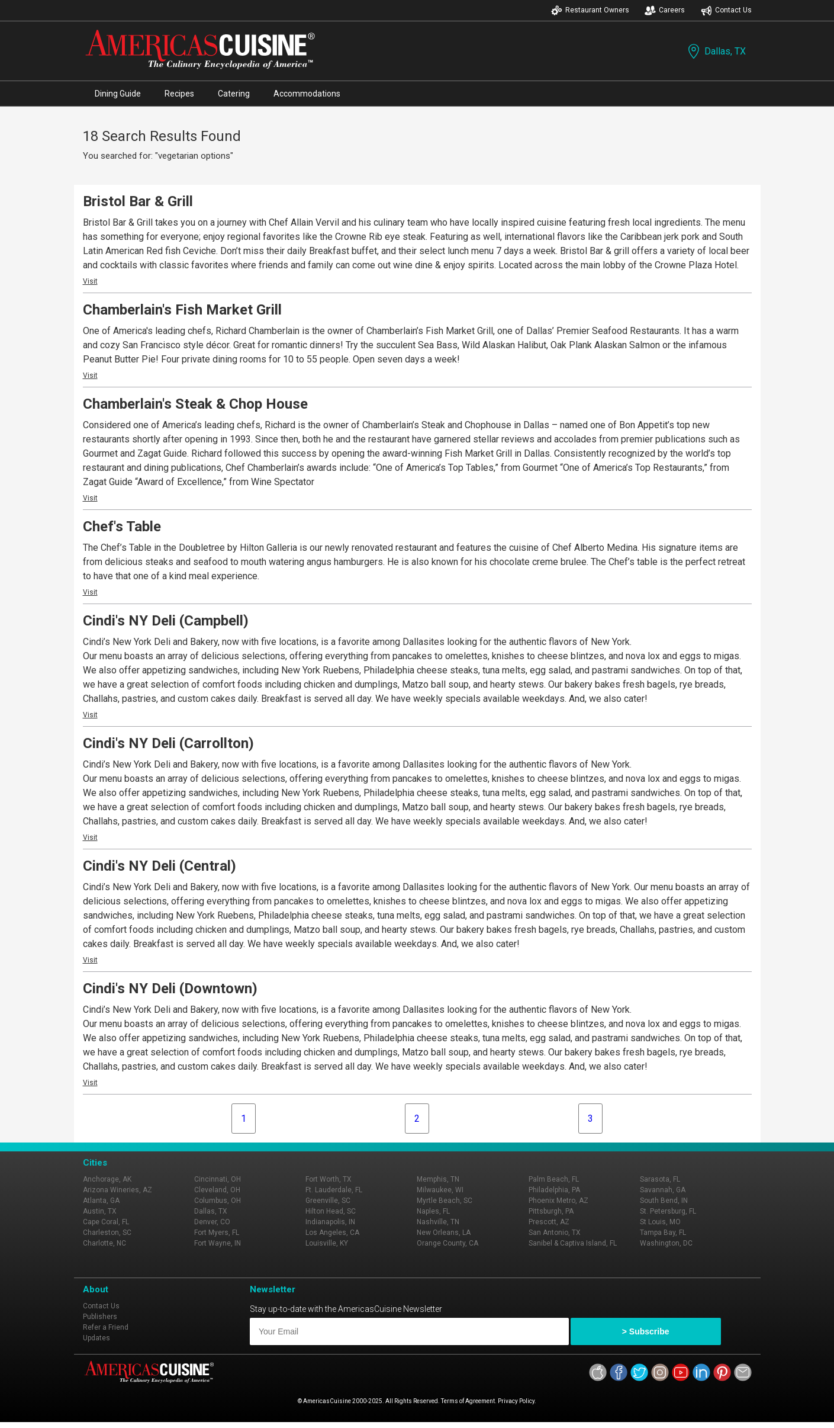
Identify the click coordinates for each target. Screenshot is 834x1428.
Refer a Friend (105, 1327)
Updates (96, 1338)
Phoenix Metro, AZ (558, 1200)
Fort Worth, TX (328, 1179)
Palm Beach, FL (554, 1179)
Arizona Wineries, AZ (117, 1190)
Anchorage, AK (107, 1179)
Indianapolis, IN (330, 1222)
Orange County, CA (447, 1243)
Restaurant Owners (590, 10)
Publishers (100, 1317)
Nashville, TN (438, 1222)
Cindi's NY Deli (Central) (159, 866)
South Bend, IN (664, 1200)
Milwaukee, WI (440, 1190)
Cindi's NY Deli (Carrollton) (168, 743)
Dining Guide (118, 93)
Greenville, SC (327, 1200)
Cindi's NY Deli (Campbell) (166, 620)
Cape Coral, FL (106, 1222)
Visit (90, 281)
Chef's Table (122, 526)
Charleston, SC (107, 1232)
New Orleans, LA (444, 1232)
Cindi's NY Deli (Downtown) (170, 988)
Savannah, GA (662, 1190)
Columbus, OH (217, 1200)
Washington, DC (666, 1243)
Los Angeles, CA (332, 1232)
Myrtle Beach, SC (444, 1200)
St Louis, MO (660, 1222)
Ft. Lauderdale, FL (333, 1190)
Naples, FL (433, 1211)
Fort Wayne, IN (217, 1243)
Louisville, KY (326, 1243)
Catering (234, 93)
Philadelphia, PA (554, 1190)
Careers (665, 10)
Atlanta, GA (101, 1200)
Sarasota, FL (660, 1179)
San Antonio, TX (555, 1232)
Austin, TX (100, 1211)
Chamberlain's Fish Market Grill (182, 309)
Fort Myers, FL (216, 1232)
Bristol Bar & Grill (138, 201)
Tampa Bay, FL (663, 1232)
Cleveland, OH (217, 1190)
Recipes (179, 93)
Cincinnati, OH (217, 1179)
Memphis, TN (438, 1179)
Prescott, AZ (549, 1222)
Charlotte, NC (104, 1243)
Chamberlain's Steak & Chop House (195, 404)
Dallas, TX (715, 51)
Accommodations (306, 93)
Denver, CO (212, 1222)
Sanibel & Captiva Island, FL (573, 1243)
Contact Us (726, 10)
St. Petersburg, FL (668, 1211)
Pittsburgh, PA (551, 1211)
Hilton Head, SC (330, 1211)
